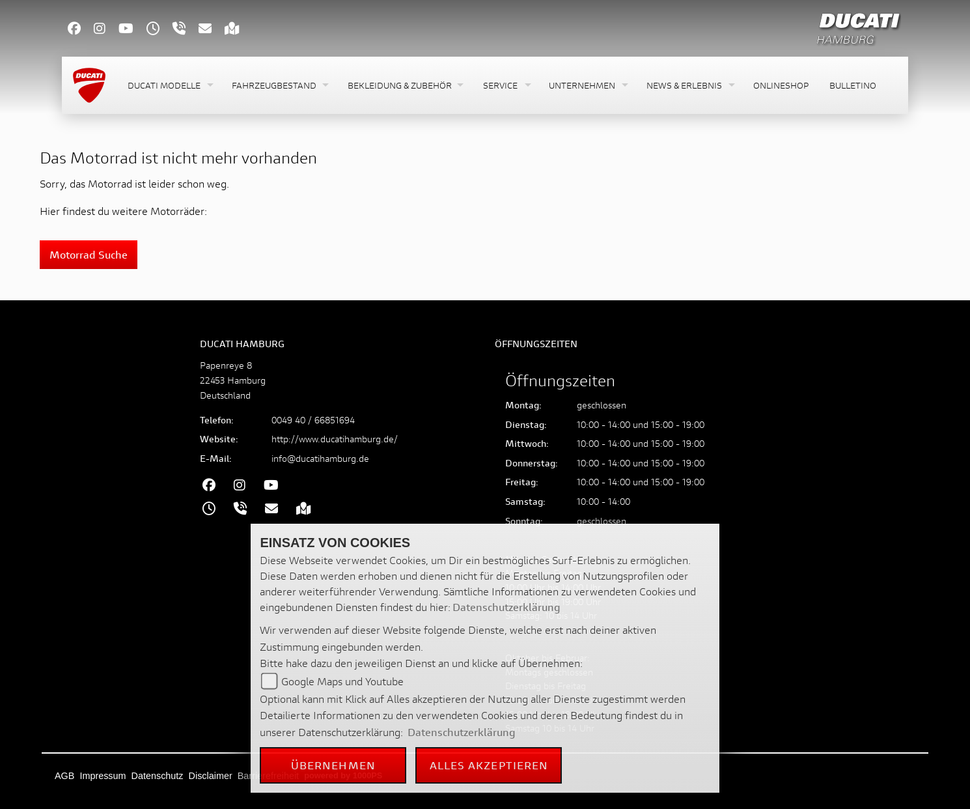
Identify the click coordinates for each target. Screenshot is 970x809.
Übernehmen (333, 765)
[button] (169, 85)
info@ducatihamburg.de (320, 458)
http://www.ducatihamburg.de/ (334, 439)
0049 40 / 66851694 (313, 420)
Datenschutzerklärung (506, 607)
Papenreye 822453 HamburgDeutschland (233, 380)
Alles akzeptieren (489, 765)
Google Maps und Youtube (342, 681)
